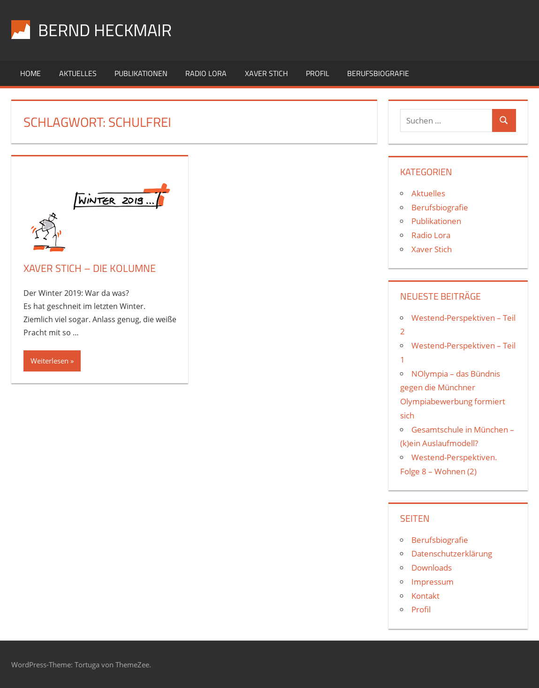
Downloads (431, 567)
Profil (317, 73)
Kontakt (425, 595)
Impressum (432, 581)
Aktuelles (78, 73)
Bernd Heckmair (105, 30)
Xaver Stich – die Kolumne (89, 268)
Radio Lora (206, 73)
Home (30, 73)
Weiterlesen (49, 360)
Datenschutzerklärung (451, 553)
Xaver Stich (266, 73)
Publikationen (140, 73)
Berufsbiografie (378, 73)
